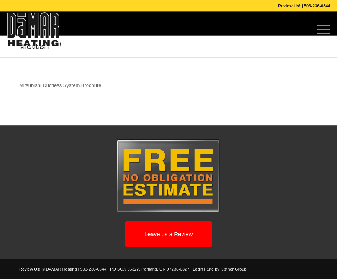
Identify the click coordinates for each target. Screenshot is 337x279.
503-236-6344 (317, 5)
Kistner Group (234, 269)
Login (198, 269)
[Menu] (319, 29)
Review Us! (289, 5)
